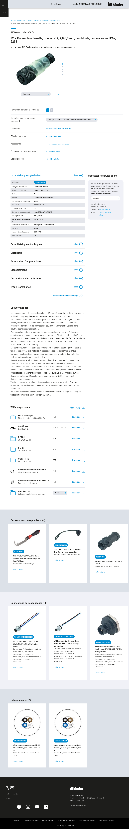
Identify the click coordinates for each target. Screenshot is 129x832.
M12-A (60, 22)
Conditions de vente (32, 824)
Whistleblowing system (107, 824)
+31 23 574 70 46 (105, 211)
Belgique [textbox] (96, 200)
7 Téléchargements (55, 137)
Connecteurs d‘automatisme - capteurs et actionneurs (37, 22)
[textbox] (35, 94)
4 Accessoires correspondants (58, 145)
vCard (101, 217)
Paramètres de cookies (87, 824)
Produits (14, 22)
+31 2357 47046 (78, 804)
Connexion (17, 824)
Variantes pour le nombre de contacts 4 (23, 120)
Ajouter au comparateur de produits (58, 129)
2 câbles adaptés (53, 160)
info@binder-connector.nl (78, 809)
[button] (4, 4)
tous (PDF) (75, 411)
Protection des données (66, 824)
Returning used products (65, 829)
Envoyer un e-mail (105, 214)
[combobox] (36, 94)
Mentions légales (48, 824)
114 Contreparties (53, 152)
